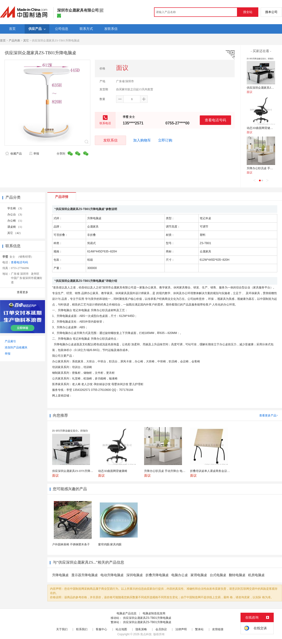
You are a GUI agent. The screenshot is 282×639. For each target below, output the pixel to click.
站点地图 (121, 629)
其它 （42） (14, 233)
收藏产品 (13, 153)
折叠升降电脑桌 (157, 575)
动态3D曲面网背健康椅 (261, 128)
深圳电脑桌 (134, 575)
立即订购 (165, 140)
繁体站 (199, 629)
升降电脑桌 (60, 575)
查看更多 (22, 292)
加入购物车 (142, 140)
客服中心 (101, 629)
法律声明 (181, 629)
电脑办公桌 (179, 575)
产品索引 (10, 341)
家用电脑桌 (199, 575)
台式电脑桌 (218, 575)
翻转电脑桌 (237, 575)
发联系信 (110, 140)
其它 (26, 40)
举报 (34, 153)
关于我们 (62, 629)
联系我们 (81, 629)
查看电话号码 (215, 120)
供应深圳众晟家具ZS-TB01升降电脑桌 (147, 618)
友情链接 (217, 629)
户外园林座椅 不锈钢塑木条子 (71, 544)
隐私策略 (141, 629)
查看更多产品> (268, 415)
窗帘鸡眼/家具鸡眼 (110, 544)
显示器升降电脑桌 (84, 575)
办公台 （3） (15, 214)
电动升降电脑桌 (112, 575)
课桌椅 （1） (15, 226)
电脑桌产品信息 (126, 613)
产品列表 (14, 40)
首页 (3, 40)
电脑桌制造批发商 (154, 613)
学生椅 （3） (15, 208)
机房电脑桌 (256, 575)
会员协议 (161, 629)
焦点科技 (146, 634)
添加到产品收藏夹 (16, 347)
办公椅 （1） (15, 220)
